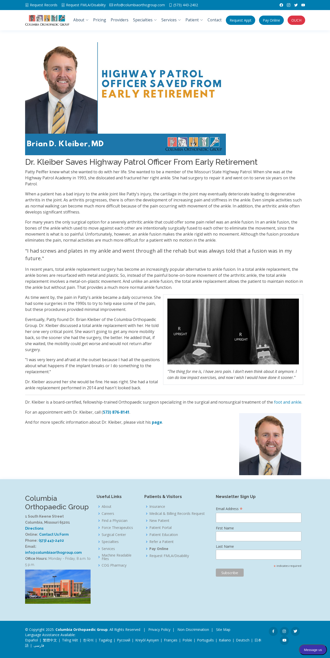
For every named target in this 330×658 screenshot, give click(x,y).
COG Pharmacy (114, 565)
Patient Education (163, 534)
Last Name (225, 546)
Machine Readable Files (116, 557)
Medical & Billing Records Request (177, 513)
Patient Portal (160, 527)
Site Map (223, 629)
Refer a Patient (161, 541)
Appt (240, 20)
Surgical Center (114, 534)
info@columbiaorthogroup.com (139, 5)
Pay (271, 20)
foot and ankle (287, 402)
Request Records (43, 5)
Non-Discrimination (193, 629)
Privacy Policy (159, 629)
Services (108, 549)
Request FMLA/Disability (169, 556)
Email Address (229, 509)
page (157, 422)
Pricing (99, 20)
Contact (215, 20)
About (106, 506)
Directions (34, 528)
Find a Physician (114, 520)
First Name (225, 528)
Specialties (110, 541)
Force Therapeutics (117, 527)
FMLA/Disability (86, 5)
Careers (108, 513)
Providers (119, 20)
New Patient (159, 520)
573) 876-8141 (116, 412)
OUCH (296, 20)
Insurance (157, 506)
